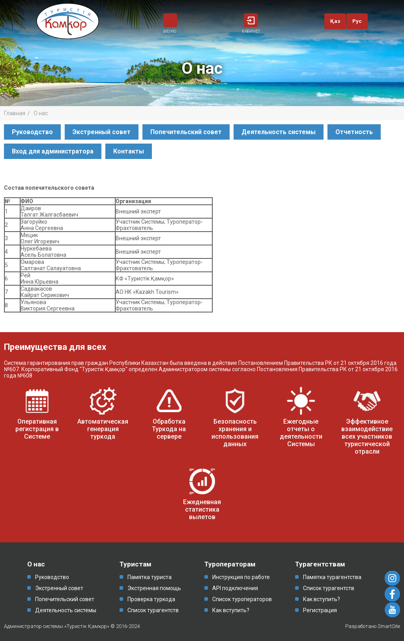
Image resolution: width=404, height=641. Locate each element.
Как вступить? (230, 610)
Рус (357, 21)
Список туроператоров (242, 599)
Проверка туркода (151, 599)
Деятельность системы (278, 132)
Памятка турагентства (332, 577)
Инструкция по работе (241, 577)
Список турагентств (153, 610)
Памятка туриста (149, 577)
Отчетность (354, 132)
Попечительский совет (186, 132)
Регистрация (320, 610)
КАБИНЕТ (251, 23)
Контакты (128, 151)
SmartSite (389, 626)
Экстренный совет (102, 132)
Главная (14, 113)
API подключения (235, 588)
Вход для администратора (53, 151)
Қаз (335, 21)
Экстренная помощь (154, 588)
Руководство (32, 132)
